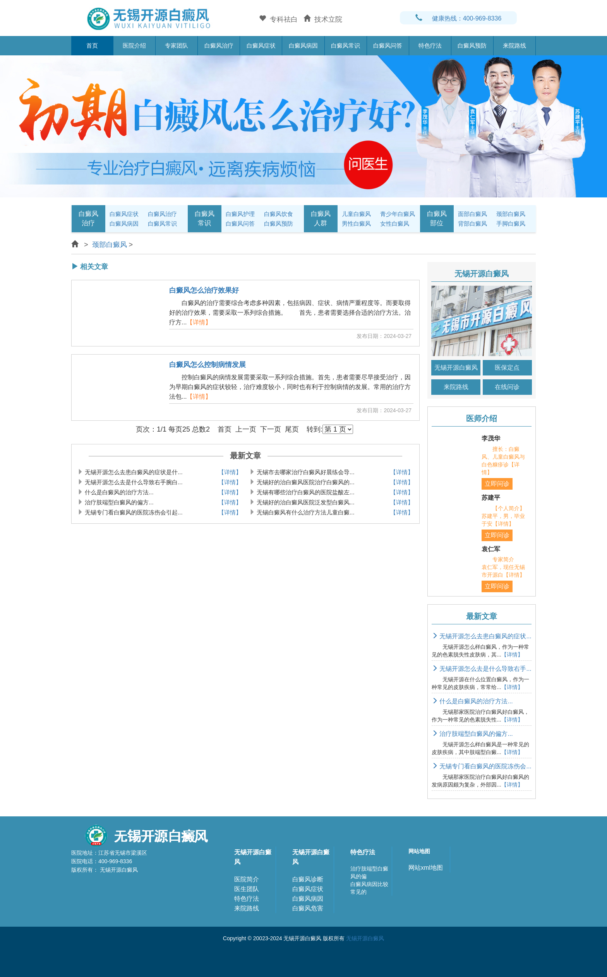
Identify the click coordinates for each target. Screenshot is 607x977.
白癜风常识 (345, 45)
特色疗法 (430, 45)
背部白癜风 (472, 223)
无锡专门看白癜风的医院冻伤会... (482, 766)
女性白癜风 (394, 223)
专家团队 (176, 45)
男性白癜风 (356, 223)
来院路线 (514, 45)
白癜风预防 (472, 45)
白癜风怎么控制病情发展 (207, 365)
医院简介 (246, 879)
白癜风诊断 (307, 879)
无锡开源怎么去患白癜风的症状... (482, 636)
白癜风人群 (321, 218)
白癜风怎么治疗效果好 (204, 290)
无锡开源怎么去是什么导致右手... (482, 668)
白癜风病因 (303, 45)
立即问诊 (497, 483)
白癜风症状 (261, 45)
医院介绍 (134, 45)
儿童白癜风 (356, 214)
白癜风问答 (387, 45)
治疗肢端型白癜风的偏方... (472, 733)
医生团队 (246, 889)
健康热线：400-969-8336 (458, 18)
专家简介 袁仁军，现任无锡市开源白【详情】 (503, 567)
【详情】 (199, 322)
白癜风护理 (240, 214)
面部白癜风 (472, 214)
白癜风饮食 (278, 214)
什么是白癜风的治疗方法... (472, 701)
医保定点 (507, 367)
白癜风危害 (307, 908)
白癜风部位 (437, 218)
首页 (92, 45)
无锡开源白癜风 (456, 367)
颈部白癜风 (510, 214)
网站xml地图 (425, 867)
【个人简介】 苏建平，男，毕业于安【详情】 (509, 516)
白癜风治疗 (218, 45)
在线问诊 (507, 387)
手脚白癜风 (510, 223)
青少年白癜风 (397, 214)
